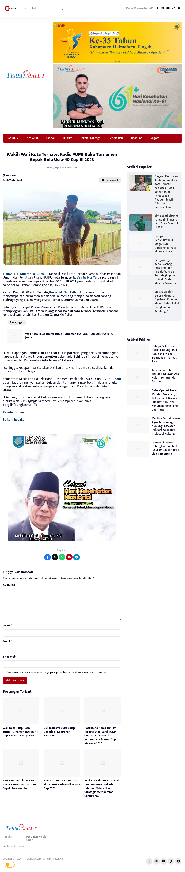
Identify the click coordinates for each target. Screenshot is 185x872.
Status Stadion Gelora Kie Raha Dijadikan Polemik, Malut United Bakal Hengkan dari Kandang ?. (167, 301)
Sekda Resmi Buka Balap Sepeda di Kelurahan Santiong (59, 731)
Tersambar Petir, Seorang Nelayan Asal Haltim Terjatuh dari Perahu (166, 376)
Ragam (154, 138)
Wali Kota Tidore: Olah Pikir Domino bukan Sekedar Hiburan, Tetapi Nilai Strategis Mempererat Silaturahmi (102, 788)
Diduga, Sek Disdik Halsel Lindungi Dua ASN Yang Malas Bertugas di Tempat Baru (164, 354)
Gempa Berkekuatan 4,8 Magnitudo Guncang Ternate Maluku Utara (165, 244)
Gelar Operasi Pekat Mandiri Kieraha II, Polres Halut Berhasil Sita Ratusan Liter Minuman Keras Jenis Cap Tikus (165, 400)
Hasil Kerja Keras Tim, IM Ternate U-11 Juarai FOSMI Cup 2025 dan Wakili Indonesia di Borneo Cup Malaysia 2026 (100, 735)
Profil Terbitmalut (14, 846)
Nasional (32, 138)
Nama (7, 625)
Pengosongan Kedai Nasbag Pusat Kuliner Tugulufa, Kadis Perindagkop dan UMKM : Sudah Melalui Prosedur (165, 272)
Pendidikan (116, 138)
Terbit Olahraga (90, 138)
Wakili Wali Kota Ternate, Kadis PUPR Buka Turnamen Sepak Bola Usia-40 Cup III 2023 (62, 157)
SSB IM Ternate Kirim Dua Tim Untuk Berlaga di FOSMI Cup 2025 (62, 784)
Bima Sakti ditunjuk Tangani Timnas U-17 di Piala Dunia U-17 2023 (167, 221)
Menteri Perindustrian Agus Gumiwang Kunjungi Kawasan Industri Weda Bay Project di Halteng (166, 426)
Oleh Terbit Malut (14, 180)
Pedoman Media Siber (36, 838)
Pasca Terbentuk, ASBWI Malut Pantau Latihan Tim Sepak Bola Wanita (19, 784)
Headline (136, 138)
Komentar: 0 (110, 180)
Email (7, 641)
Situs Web (9, 656)
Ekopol (50, 138)
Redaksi (7, 836)
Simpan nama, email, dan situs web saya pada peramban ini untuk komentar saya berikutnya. (57, 672)
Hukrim (67, 138)
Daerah (11, 138)
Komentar (10, 585)
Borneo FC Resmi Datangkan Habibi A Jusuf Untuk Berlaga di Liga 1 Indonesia (166, 448)
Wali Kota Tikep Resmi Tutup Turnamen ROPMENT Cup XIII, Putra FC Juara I (69, 335)
